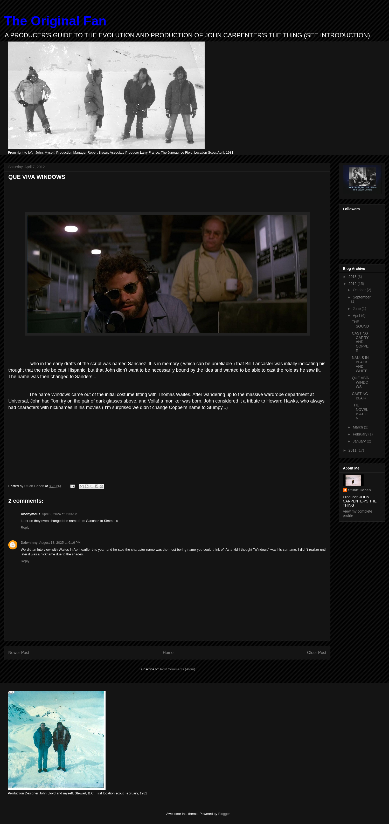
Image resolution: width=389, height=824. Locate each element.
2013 (353, 277)
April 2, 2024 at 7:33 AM (59, 514)
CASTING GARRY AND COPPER (360, 342)
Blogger (224, 814)
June (357, 309)
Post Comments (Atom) (177, 669)
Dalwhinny (29, 542)
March (358, 427)
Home (168, 652)
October (360, 290)
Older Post (316, 652)
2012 (353, 284)
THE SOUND (360, 324)
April (357, 316)
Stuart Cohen (359, 490)
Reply (25, 527)
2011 (353, 450)
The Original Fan (55, 21)
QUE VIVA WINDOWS (360, 382)
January (360, 441)
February (360, 434)
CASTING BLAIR (360, 396)
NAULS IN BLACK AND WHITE (360, 364)
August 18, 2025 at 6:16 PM (59, 542)
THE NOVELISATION (360, 411)
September (361, 297)
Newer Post (18, 652)
